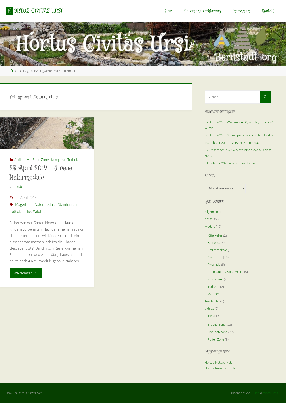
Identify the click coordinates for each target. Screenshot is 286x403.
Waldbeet (214, 294)
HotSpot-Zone (38, 159)
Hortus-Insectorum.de (220, 368)
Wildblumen (42, 211)
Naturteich (215, 257)
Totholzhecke (20, 211)
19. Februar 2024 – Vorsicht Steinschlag (232, 142)
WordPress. (271, 393)
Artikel (19, 159)
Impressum (241, 11)
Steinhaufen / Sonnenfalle (225, 272)
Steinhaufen (67, 204)
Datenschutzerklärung (202, 11)
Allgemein (211, 212)
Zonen (209, 316)
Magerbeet (23, 204)
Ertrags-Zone (217, 324)
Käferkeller (215, 235)
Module (210, 226)
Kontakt (268, 11)
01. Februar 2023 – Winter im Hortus (230, 163)
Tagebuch (211, 301)
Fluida (254, 393)
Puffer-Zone (216, 339)
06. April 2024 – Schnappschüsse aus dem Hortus (239, 135)
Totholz (73, 159)
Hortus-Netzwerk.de (219, 362)
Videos (209, 308)
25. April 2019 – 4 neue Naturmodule (41, 173)
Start (169, 11)
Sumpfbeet (215, 279)
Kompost (58, 159)
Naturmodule (45, 204)
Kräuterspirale (217, 250)
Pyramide (214, 264)
